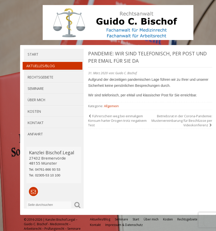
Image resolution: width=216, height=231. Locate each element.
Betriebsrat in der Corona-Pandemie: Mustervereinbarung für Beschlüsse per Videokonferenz (181, 120)
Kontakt (36, 122)
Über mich (36, 99)
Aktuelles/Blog (40, 65)
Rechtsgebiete (40, 77)
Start (33, 54)
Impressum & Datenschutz (124, 225)
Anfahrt (35, 134)
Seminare (36, 88)
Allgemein (111, 106)
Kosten (34, 111)
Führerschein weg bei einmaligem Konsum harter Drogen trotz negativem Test (117, 120)
